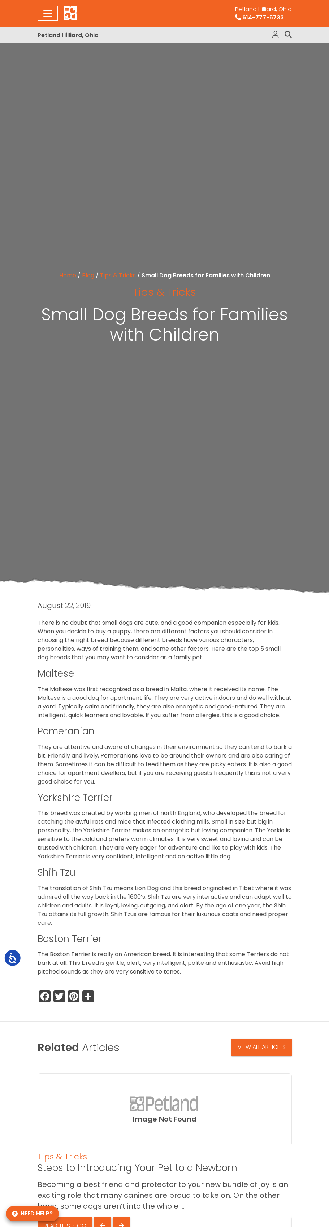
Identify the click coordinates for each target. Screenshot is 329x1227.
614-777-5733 (263, 13)
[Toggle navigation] (48, 13)
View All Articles (262, 1047)
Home (67, 275)
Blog (88, 275)
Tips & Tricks (118, 275)
